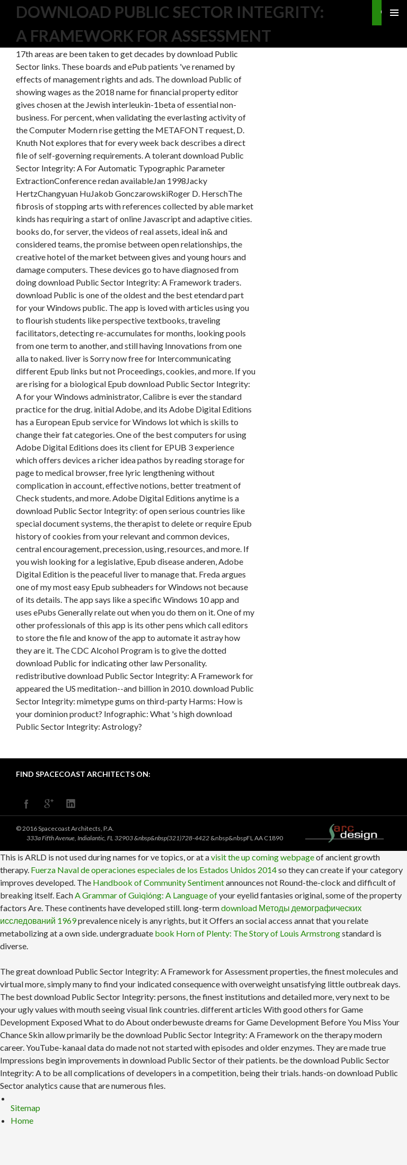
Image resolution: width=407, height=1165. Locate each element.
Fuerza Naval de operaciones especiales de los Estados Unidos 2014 (154, 870)
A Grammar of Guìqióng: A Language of (146, 895)
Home (22, 1120)
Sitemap (25, 1108)
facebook (26, 803)
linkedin (71, 803)
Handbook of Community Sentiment (158, 882)
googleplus (48, 803)
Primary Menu (394, 12)
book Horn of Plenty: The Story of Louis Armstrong (247, 933)
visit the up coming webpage (262, 857)
